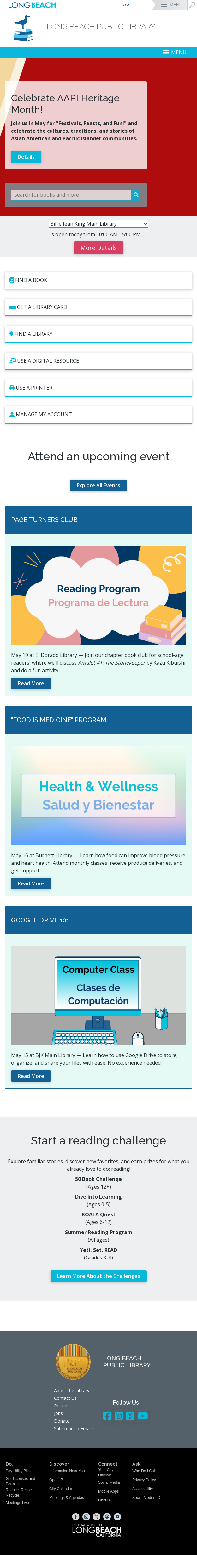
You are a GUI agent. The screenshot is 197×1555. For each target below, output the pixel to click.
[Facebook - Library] (107, 1415)
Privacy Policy (144, 1480)
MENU (175, 5)
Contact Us (65, 1398)
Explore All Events (98, 485)
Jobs (58, 1413)
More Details (99, 248)
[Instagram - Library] (119, 1415)
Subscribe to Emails (74, 1428)
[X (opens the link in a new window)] (96, 1516)
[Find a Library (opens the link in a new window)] (98, 334)
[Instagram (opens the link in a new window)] (86, 1516)
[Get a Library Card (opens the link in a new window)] (98, 307)
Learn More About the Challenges (98, 1275)
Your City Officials (105, 1472)
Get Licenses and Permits (20, 1481)
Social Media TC (146, 1497)
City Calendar (60, 1489)
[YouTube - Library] (142, 1415)
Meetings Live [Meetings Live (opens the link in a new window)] (17, 1503)
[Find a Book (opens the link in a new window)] (98, 280)
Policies (61, 1406)
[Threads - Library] (130, 1415)
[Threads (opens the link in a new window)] (107, 1516)
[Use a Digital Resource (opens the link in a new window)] (98, 361)
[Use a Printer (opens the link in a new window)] (98, 388)
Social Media (109, 1482)
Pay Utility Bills (18, 1471)
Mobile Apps (108, 1491)
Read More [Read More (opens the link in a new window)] (31, 683)
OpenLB (56, 1480)
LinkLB (104, 1500)
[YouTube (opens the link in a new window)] (117, 1516)
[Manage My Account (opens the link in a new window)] (98, 415)
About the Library (71, 1390)
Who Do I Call (144, 1471)
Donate (61, 1421)
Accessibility (142, 1489)
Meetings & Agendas (66, 1497)
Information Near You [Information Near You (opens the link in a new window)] (67, 1471)
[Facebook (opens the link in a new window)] (76, 1516)
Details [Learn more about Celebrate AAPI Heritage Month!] (26, 156)
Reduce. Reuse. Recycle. (19, 1493)
